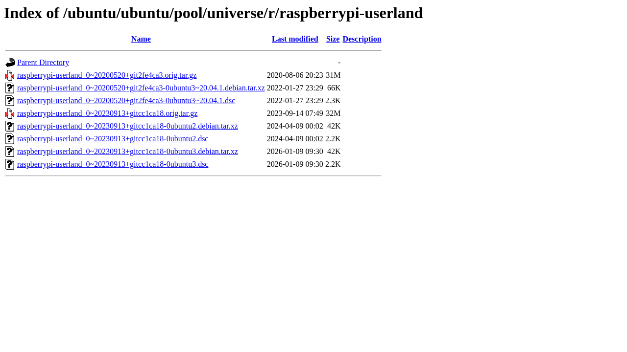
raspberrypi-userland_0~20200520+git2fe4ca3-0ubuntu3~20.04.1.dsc (126, 100)
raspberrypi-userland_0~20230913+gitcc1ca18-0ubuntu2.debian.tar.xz (127, 126)
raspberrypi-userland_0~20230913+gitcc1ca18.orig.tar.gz (107, 113)
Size (333, 39)
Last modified (295, 39)
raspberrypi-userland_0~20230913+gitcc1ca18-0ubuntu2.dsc (112, 138)
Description (361, 39)
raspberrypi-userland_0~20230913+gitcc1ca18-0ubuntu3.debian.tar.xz (127, 151)
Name (141, 39)
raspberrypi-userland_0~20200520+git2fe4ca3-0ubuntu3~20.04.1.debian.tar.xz (141, 88)
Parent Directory (43, 62)
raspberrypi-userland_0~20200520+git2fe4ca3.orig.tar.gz (106, 75)
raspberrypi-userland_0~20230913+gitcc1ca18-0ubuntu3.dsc (112, 164)
